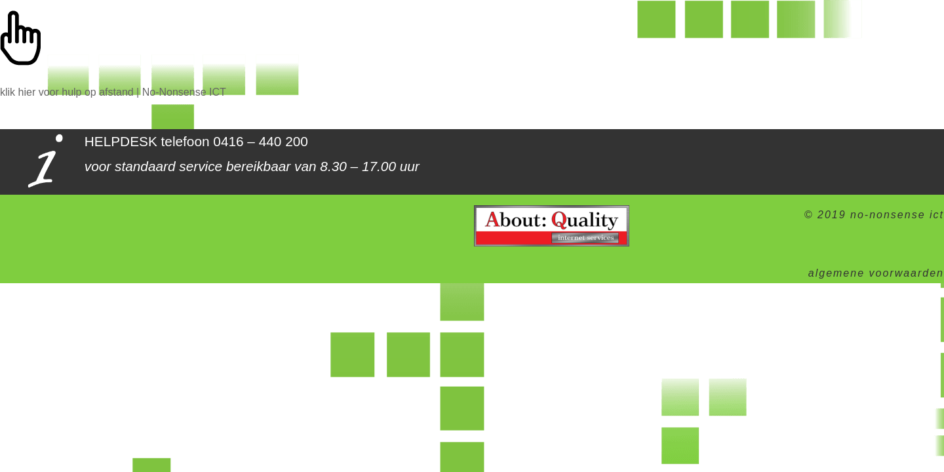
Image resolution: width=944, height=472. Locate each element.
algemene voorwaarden (876, 273)
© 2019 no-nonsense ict (874, 214)
